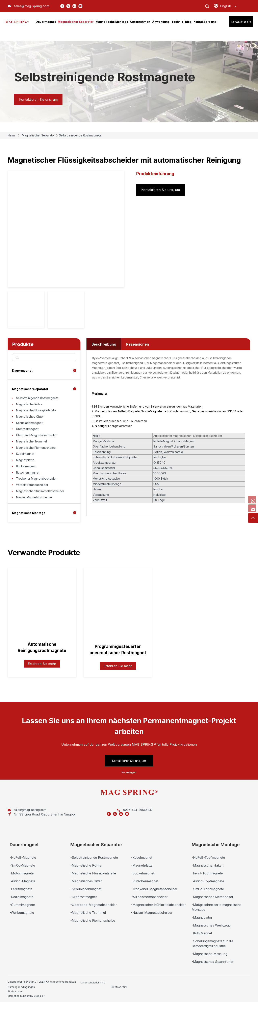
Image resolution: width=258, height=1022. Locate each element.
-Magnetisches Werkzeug (211, 944)
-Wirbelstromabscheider (149, 916)
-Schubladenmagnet (85, 908)
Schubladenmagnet (31, 429)
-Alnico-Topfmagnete (208, 900)
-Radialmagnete (21, 916)
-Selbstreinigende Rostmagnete (94, 876)
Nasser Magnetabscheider (36, 521)
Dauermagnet (23, 370)
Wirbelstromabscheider (34, 506)
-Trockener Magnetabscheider (154, 908)
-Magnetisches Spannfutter (213, 981)
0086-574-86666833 (90, 833)
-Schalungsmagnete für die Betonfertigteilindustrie (212, 962)
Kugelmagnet (26, 468)
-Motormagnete (22, 892)
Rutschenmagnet (29, 491)
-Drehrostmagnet (83, 916)
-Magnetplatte (141, 884)
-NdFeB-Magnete (23, 876)
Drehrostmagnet (28, 437)
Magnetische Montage (30, 538)
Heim (12, 135)
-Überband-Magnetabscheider (93, 924)
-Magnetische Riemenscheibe (92, 939)
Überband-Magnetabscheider (38, 445)
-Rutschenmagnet (144, 900)
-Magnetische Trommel (88, 932)
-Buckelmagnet (142, 892)
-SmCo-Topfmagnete (208, 908)
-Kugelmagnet (141, 876)
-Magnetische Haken (208, 884)
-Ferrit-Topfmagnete (207, 892)
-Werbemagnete (22, 932)
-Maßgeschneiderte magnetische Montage (216, 926)
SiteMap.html (153, 1000)
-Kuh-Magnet (202, 952)
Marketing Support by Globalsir (229, 1000)
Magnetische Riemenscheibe (37, 460)
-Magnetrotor (202, 936)
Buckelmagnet (27, 483)
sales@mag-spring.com (31, 6)
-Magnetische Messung (209, 973)
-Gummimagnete (22, 924)
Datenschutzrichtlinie (92, 1000)
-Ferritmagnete (21, 908)
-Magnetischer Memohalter (212, 916)
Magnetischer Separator (42, 135)
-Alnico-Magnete (22, 900)
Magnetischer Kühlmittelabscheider (43, 514)
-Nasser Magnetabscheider (152, 932)
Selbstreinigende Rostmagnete (88, 135)
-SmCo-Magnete (22, 884)
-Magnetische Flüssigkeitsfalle (93, 892)
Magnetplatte (26, 475)
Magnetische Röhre (31, 406)
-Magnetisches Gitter (86, 900)
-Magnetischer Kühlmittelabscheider (158, 924)
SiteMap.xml (186, 1000)
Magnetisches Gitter (31, 422)
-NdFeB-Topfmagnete (208, 876)
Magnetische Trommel (33, 452)
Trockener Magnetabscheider (38, 498)
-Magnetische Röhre (86, 884)
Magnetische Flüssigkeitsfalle (38, 414)
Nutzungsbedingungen (126, 1000)
